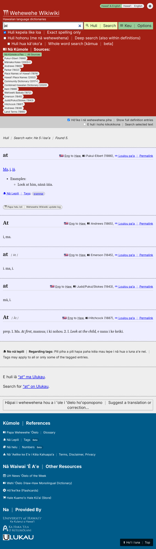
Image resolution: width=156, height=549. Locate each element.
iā (13, 169)
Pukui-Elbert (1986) (15, 58)
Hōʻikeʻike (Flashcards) (20, 490)
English (138, 6)
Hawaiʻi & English (110, 6)
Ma (5, 169)
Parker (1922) (12, 69)
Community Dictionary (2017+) (21, 81)
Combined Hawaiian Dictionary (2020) (25, 85)
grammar (38, 193)
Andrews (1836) (13, 108)
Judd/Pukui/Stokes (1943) (19, 100)
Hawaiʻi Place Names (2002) (20, 77)
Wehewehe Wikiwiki (31, 13)
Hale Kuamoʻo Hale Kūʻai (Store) (27, 498)
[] (60, 43)
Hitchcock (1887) (13, 104)
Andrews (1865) (13, 66)
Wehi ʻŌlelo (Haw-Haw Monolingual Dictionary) (37, 483)
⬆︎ (136, 542)
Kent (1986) (10, 89)
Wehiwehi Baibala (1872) (17, 92)
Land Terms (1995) (14, 111)
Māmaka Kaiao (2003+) (17, 62)
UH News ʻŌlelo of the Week (24, 476)
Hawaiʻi (127, 6)
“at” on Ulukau (35, 386)
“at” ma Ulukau (31, 377)
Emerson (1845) (13, 96)
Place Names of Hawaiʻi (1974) (21, 73)
